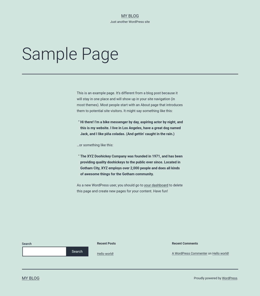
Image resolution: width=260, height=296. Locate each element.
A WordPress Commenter (189, 253)
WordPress (229, 278)
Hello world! (105, 254)
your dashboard (156, 185)
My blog (130, 15)
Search (27, 244)
